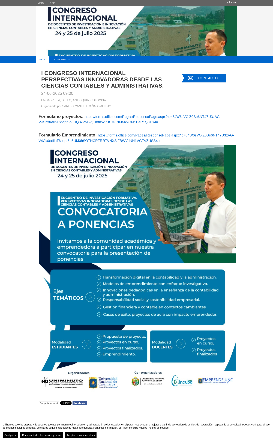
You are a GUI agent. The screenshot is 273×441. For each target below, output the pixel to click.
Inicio (40, 3)
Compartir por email (49, 403)
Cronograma (61, 59)
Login (52, 3)
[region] (136, 429)
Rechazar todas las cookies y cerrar (41, 435)
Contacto (208, 78)
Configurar (10, 435)
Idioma (231, 2)
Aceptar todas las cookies (81, 435)
